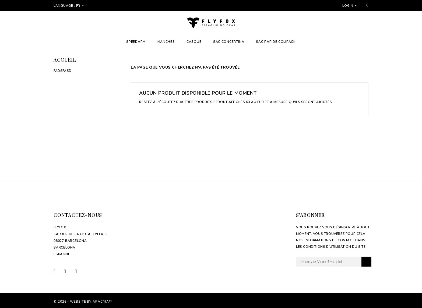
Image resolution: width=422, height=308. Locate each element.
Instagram (79, 271)
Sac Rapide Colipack (276, 42)
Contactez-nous (78, 215)
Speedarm (136, 42)
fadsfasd (63, 71)
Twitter (68, 271)
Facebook (58, 271)
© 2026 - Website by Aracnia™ (83, 301)
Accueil (65, 59)
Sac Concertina (228, 42)
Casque (194, 42)
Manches (166, 42)
